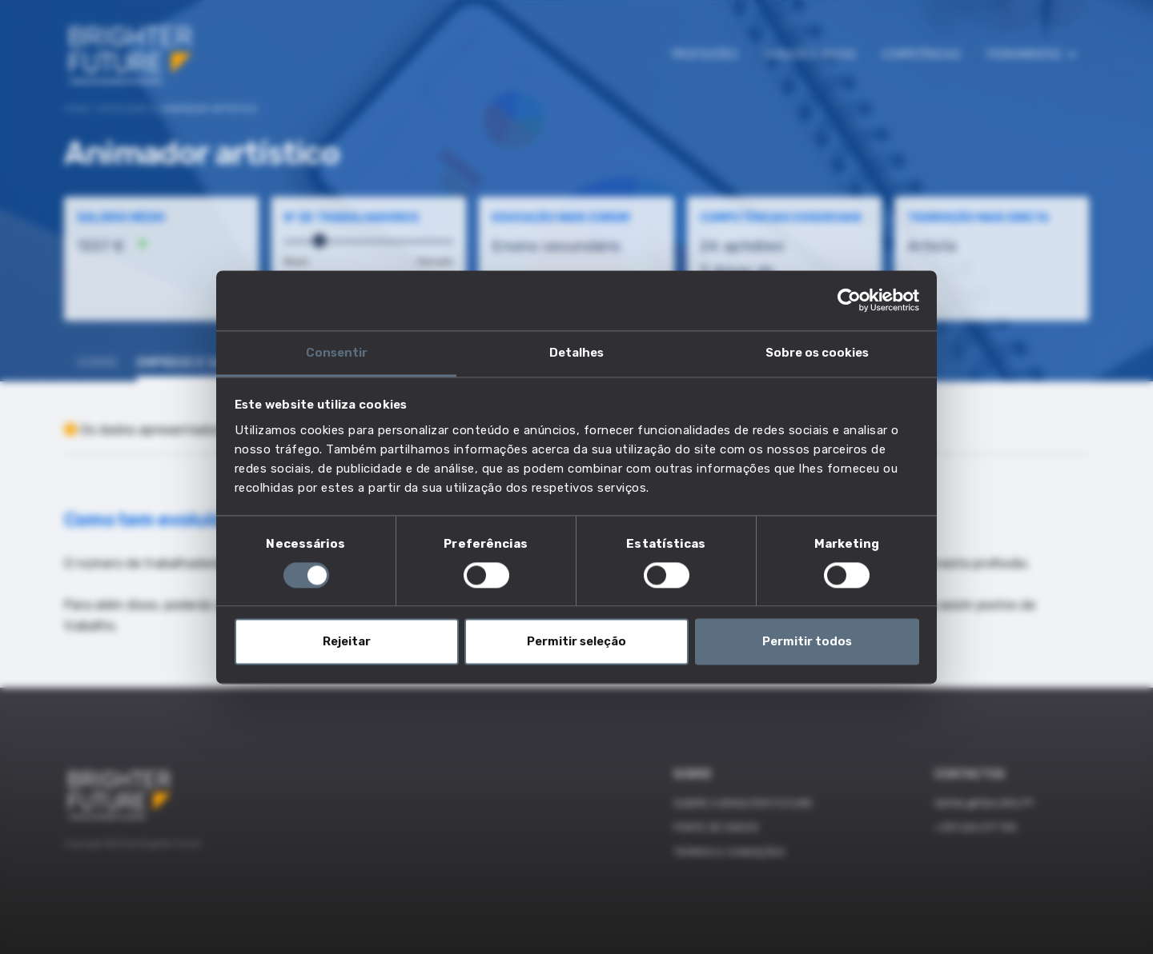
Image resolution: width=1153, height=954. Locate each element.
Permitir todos (807, 642)
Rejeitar (347, 642)
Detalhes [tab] (576, 352)
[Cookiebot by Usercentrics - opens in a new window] (849, 300)
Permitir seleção (576, 642)
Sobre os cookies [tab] (817, 352)
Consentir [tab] (337, 352)
